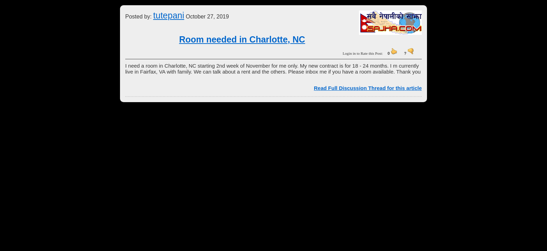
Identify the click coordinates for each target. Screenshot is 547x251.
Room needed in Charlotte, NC (242, 39)
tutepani (168, 15)
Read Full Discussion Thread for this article (368, 88)
